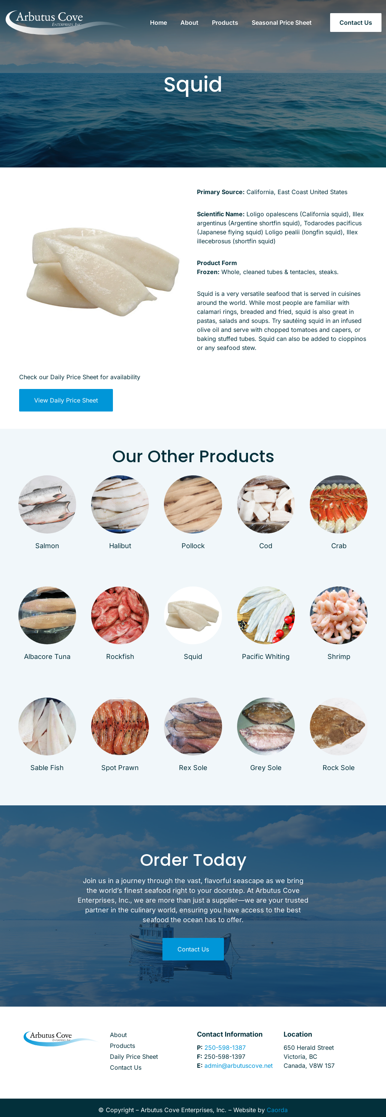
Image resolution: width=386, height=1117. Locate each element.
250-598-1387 (225, 1047)
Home (158, 22)
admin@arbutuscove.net (238, 1065)
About (189, 22)
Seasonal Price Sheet (282, 22)
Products (225, 22)
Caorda (277, 1110)
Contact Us (125, 1067)
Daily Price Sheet (134, 1056)
